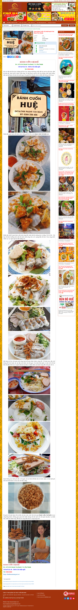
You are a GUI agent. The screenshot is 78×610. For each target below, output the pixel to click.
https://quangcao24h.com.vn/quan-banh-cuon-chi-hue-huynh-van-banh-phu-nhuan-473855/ (18, 583)
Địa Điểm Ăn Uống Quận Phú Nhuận (13, 28)
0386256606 (41, 47)
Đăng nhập (72, 25)
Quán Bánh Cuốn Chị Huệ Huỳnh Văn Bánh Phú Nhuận (15, 586)
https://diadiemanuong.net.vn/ (11, 574)
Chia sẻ (5, 56)
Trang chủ (5, 28)
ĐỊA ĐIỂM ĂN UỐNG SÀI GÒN (12, 22)
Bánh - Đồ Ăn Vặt (31, 22)
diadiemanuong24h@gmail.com (13, 603)
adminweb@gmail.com (43, 52)
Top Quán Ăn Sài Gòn (52, 22)
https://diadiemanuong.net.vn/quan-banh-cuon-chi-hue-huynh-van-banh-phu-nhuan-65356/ (18, 581)
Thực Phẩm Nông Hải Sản (41, 22)
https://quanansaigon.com (13, 601)
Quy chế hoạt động (41, 595)
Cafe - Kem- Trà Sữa (22, 22)
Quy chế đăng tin (40, 593)
